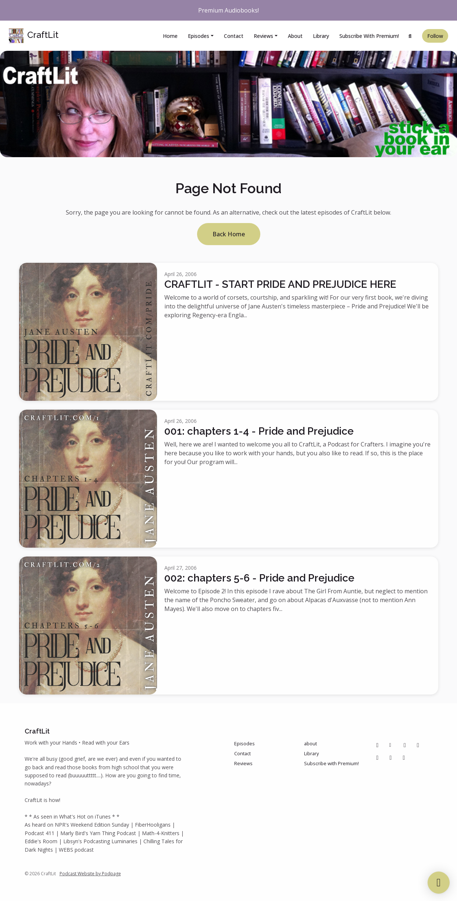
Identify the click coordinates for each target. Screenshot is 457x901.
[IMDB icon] (390, 757)
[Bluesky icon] (404, 757)
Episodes (198, 35)
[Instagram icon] (418, 745)
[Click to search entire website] (410, 36)
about (295, 35)
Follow (435, 35)
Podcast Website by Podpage (90, 873)
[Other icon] (391, 745)
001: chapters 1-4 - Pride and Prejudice (259, 431)
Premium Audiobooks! (228, 10)
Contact (233, 35)
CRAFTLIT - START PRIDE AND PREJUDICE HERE (280, 284)
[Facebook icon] (377, 745)
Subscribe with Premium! (369, 35)
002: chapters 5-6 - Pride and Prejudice (259, 578)
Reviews (263, 35)
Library (321, 35)
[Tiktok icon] (377, 757)
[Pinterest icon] (404, 745)
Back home (229, 234)
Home (170, 35)
